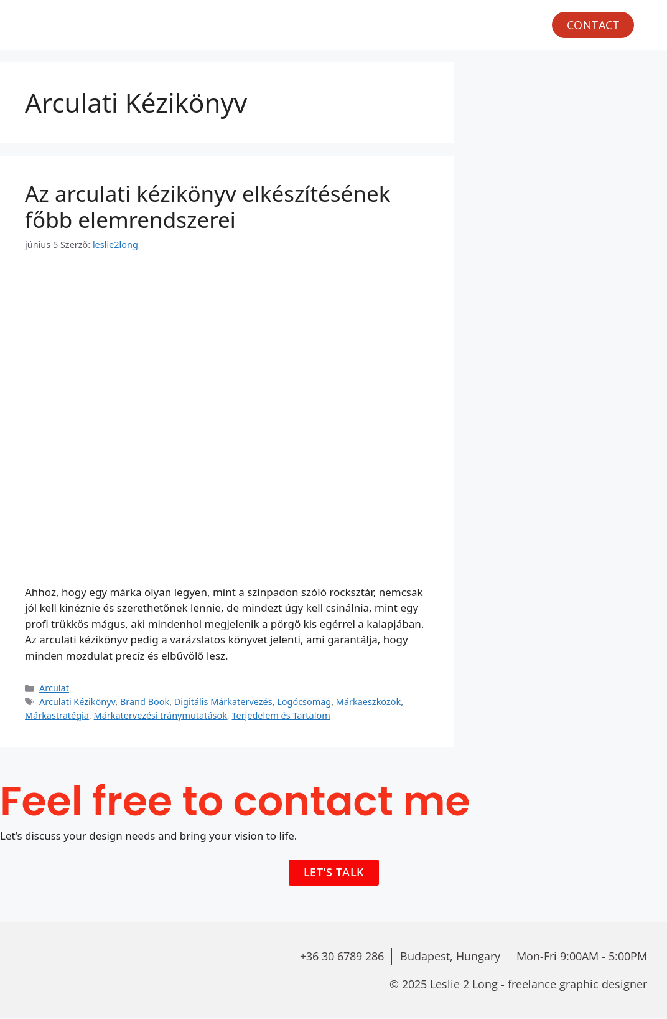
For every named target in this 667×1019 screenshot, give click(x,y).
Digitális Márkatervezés (223, 702)
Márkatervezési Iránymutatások (160, 715)
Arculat (54, 688)
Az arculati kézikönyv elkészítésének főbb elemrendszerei (207, 206)
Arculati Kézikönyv (77, 702)
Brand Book (144, 702)
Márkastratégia (57, 715)
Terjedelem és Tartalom (280, 715)
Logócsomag (304, 702)
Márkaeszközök (368, 702)
